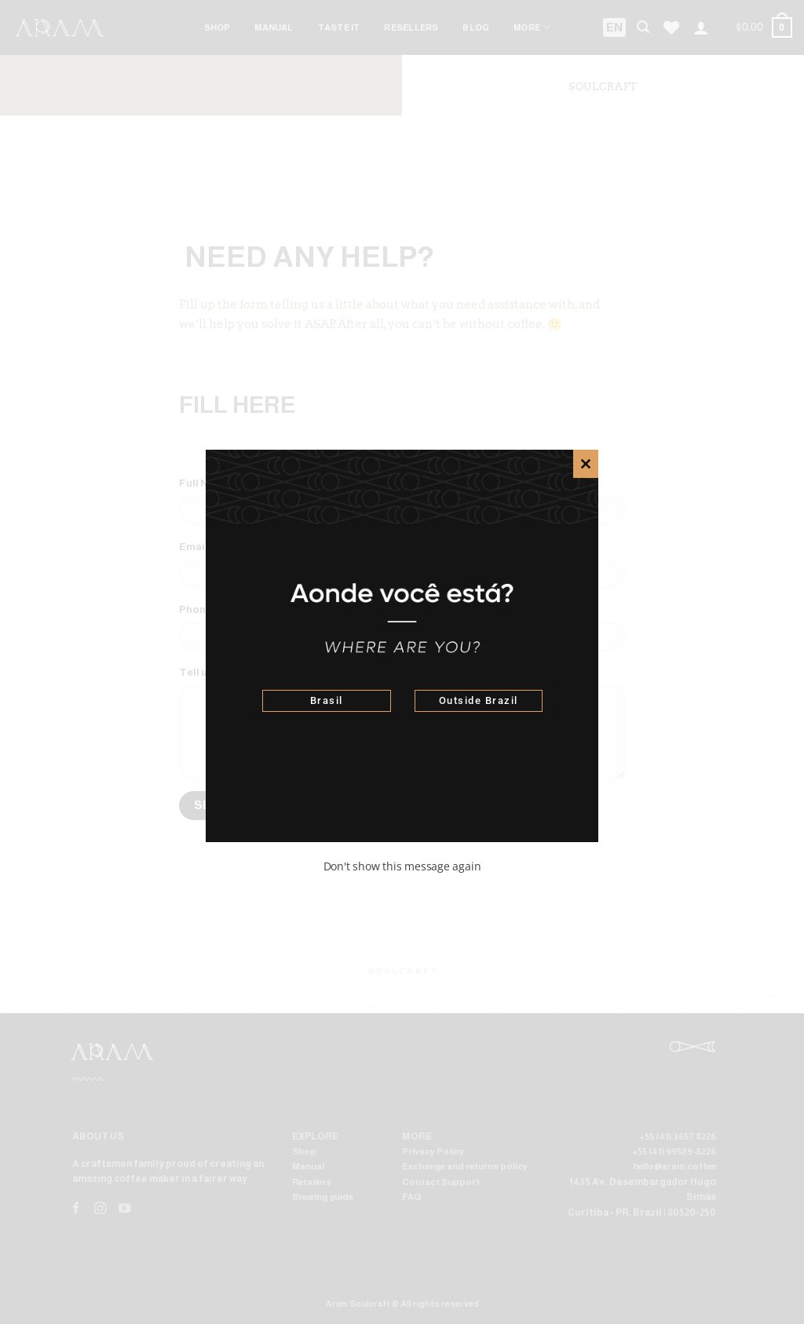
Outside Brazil (478, 700)
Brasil (326, 700)
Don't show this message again (402, 866)
